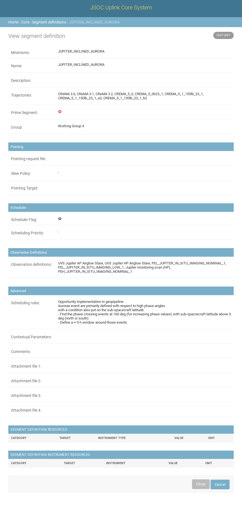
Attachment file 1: (26, 366)
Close (201, 484)
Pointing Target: (24, 188)
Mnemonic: (20, 52)
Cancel (220, 484)
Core (25, 22)
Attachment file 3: (26, 395)
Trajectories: (21, 95)
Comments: (21, 351)
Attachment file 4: (26, 410)
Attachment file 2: (26, 381)
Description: (21, 80)
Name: (16, 66)
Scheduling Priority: (27, 233)
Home (13, 22)
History (224, 35)
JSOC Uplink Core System (121, 7)
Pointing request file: (28, 159)
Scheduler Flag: (24, 219)
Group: (17, 127)
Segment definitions (49, 22)
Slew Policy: (21, 173)
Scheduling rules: (25, 303)
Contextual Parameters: (31, 337)
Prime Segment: (24, 112)
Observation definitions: (31, 264)
